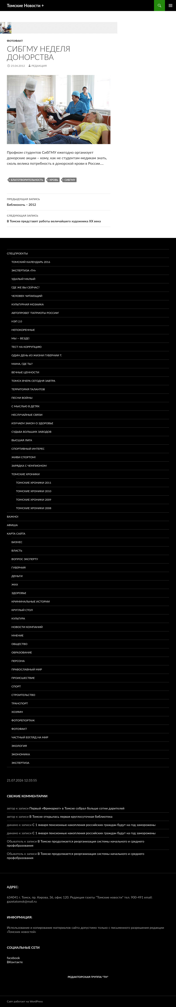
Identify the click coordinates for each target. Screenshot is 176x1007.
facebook (13, 958)
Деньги (16, 576)
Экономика (20, 754)
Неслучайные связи (26, 414)
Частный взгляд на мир (29, 737)
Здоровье (18, 593)
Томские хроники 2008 (33, 508)
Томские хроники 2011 (33, 482)
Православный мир (26, 669)
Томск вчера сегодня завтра (33, 380)
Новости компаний (27, 627)
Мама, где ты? (22, 363)
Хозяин (17, 712)
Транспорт (19, 703)
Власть (16, 550)
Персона (18, 661)
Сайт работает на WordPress (25, 1001)
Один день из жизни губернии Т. (36, 355)
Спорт (16, 686)
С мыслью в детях (25, 406)
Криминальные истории (30, 601)
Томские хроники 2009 (33, 499)
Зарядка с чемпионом (29, 465)
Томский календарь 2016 (30, 262)
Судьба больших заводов (31, 431)
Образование (21, 652)
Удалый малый (23, 279)
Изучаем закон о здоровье (32, 423)
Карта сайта (16, 533)
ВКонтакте (15, 962)
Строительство (23, 695)
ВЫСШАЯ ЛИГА (21, 440)
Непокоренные (23, 330)
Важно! (12, 516)
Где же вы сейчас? (25, 287)
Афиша (12, 525)
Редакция (39, 65)
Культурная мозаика (27, 304)
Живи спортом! (23, 457)
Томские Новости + (25, 5)
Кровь (54, 179)
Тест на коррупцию (26, 347)
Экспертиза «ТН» (23, 270)
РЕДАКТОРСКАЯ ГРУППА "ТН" (88, 977)
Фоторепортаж (23, 720)
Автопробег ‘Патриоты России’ (35, 313)
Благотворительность (27, 179)
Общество (19, 644)
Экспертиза (20, 762)
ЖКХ (14, 584)
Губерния (18, 567)
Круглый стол (22, 610)
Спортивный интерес (27, 448)
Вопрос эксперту (24, 559)
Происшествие (23, 678)
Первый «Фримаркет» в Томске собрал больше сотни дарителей (76, 808)
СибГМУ (69, 179)
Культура (18, 618)
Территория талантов (28, 389)
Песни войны (21, 397)
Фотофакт (15, 40)
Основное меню (170, 5)
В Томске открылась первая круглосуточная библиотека (70, 816)
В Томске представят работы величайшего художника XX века (58, 218)
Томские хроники (25, 474)
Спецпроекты (17, 253)
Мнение (17, 635)
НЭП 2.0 (16, 321)
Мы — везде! (20, 338)
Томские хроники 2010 (33, 491)
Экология (19, 746)
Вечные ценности (25, 372)
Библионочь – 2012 (58, 201)
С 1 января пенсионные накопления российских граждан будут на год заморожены (93, 825)
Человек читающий (26, 296)
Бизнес (16, 542)
